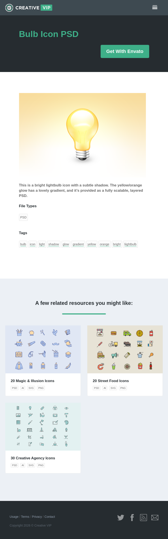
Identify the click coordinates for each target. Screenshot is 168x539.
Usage (14, 516)
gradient (78, 244)
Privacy (37, 516)
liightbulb (130, 244)
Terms (25, 516)
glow (66, 244)
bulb (23, 244)
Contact (49, 516)
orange (104, 244)
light (42, 244)
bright (117, 244)
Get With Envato (125, 51)
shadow (53, 244)
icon (32, 244)
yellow (92, 244)
